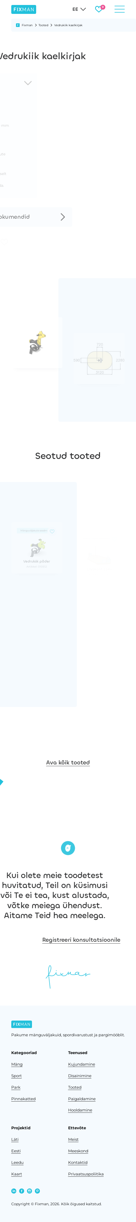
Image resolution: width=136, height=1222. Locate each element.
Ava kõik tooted (68, 775)
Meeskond (78, 1150)
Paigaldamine (82, 1098)
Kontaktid (78, 1162)
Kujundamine (81, 1064)
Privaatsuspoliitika (86, 1173)
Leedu (17, 1162)
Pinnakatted (23, 1098)
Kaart (16, 1173)
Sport (16, 1075)
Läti (15, 1139)
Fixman (27, 25)
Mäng (17, 1064)
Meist (73, 1139)
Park (15, 1087)
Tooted (43, 25)
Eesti (16, 1150)
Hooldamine (80, 1110)
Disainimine (79, 1075)
